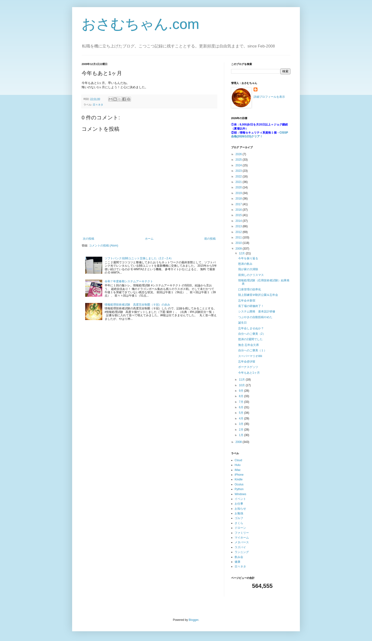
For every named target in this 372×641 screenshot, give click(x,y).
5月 (241, 412)
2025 (239, 159)
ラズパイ (240, 547)
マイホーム (242, 537)
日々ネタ (98, 104)
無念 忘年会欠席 (248, 345)
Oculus (239, 484)
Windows (240, 494)
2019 (239, 193)
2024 (239, 165)
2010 (239, 243)
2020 (239, 187)
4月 (241, 418)
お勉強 (239, 513)
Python (239, 489)
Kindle (238, 479)
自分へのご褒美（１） (252, 350)
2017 (239, 204)
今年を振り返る (248, 258)
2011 (239, 237)
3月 (241, 424)
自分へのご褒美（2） (251, 333)
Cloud (238, 460)
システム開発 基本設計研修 (256, 311)
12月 (242, 253)
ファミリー (242, 532)
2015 (239, 215)
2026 (239, 154)
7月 (241, 402)
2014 (239, 221)
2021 (239, 182)
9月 (241, 390)
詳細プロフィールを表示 (269, 96)
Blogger (193, 620)
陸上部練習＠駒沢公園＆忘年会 (258, 295)
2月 (241, 429)
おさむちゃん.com (140, 24)
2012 (239, 232)
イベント (240, 499)
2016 (239, 209)
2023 (239, 170)
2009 (239, 248)
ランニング (242, 552)
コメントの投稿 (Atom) (103, 245)
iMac (238, 470)
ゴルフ (239, 518)
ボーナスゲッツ (248, 367)
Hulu (238, 465)
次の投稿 (88, 238)
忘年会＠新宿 (246, 300)
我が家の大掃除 (248, 269)
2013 (239, 226)
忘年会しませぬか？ (251, 328)
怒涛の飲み (245, 263)
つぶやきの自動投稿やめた (255, 317)
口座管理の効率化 (249, 289)
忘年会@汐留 (246, 361)
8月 (241, 396)
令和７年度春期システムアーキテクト (129, 281)
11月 (242, 379)
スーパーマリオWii (250, 356)
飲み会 (239, 557)
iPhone (239, 474)
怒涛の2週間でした (250, 339)
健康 (237, 561)
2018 (239, 198)
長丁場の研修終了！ (251, 306)
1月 (241, 435)
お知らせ (240, 508)
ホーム (149, 238)
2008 (239, 442)
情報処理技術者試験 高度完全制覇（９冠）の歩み (137, 304)
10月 (242, 385)
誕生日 (242, 322)
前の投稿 (210, 238)
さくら (239, 523)
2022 (239, 176)
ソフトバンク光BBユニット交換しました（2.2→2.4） (139, 258)
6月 (241, 407)
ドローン (240, 528)
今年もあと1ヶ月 (249, 372)
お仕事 (239, 503)
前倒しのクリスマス (251, 275)
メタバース (242, 542)
